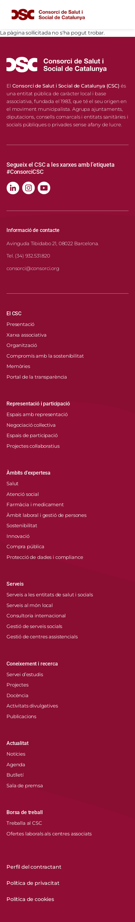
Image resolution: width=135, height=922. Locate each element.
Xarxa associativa (26, 335)
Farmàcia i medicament (35, 504)
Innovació (17, 536)
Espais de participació (32, 435)
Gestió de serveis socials (34, 626)
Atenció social (22, 494)
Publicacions (21, 716)
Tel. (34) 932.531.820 (28, 256)
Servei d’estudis (24, 674)
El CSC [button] (13, 313)
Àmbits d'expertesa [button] (28, 473)
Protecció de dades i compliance (44, 557)
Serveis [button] (15, 584)
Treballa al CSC (24, 823)
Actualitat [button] (17, 743)
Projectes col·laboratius (32, 446)
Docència (17, 695)
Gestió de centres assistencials (41, 637)
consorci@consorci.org (32, 268)
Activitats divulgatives (32, 706)
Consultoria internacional (36, 616)
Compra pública (25, 546)
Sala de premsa (24, 785)
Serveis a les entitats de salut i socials (49, 595)
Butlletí (15, 775)
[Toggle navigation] (123, 14)
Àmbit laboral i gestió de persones (46, 515)
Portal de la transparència (36, 377)
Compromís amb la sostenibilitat (45, 356)
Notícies (15, 754)
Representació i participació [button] (38, 404)
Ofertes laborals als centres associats (49, 834)
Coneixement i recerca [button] (32, 664)
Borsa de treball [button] (24, 812)
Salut (12, 483)
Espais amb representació (36, 414)
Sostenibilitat (21, 525)
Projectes (17, 685)
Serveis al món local (29, 605)
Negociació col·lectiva (31, 425)
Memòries (18, 366)
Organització (21, 345)
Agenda (15, 764)
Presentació (20, 324)
